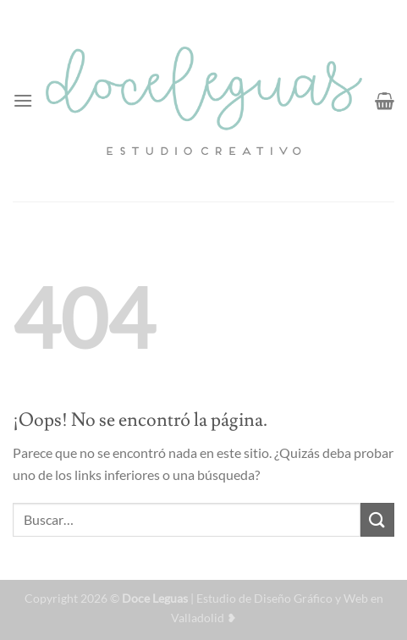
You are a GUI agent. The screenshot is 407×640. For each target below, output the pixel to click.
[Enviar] (377, 519)
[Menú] (23, 100)
